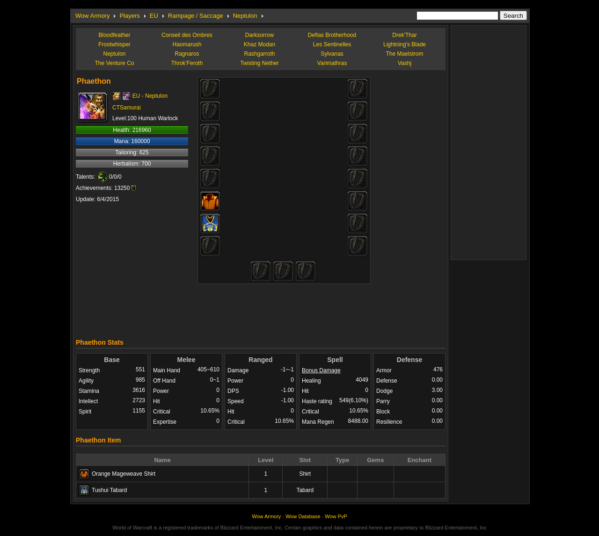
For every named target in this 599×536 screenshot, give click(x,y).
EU (154, 15)
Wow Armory (92, 15)
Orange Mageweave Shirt (123, 474)
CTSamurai (126, 107)
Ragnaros (187, 54)
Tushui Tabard (109, 490)
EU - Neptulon (150, 96)
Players (129, 15)
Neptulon (245, 15)
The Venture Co (114, 63)
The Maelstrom (404, 54)
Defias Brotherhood (332, 35)
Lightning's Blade (404, 44)
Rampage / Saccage (195, 15)
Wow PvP (336, 516)
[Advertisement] (260, 309)
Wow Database (302, 516)
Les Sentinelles (332, 44)
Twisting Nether (259, 63)
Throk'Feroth (187, 63)
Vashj (404, 63)
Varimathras (332, 63)
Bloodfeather (114, 35)
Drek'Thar (404, 35)
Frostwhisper (114, 44)
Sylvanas (332, 54)
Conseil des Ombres (186, 35)
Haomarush (186, 44)
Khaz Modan (259, 44)
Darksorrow (259, 35)
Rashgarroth (259, 54)
